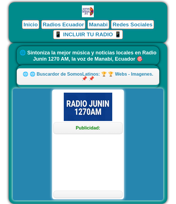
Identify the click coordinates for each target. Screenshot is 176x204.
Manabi (98, 24)
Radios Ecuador (63, 24)
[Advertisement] (87, 162)
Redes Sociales (132, 24)
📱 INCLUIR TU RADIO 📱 (88, 34)
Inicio (31, 24)
